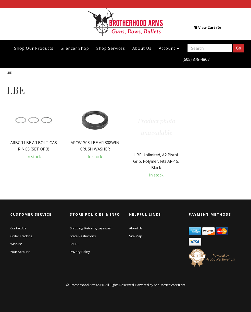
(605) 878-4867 (196, 59)
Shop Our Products (33, 48)
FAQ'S (74, 244)
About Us (141, 48)
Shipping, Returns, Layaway (90, 228)
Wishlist (16, 244)
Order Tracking (21, 236)
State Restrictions (83, 236)
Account (169, 48)
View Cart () (207, 27)
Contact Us (18, 228)
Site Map (135, 236)
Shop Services (110, 48)
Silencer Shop (75, 48)
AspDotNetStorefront (169, 285)
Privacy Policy (80, 252)
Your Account (20, 252)
